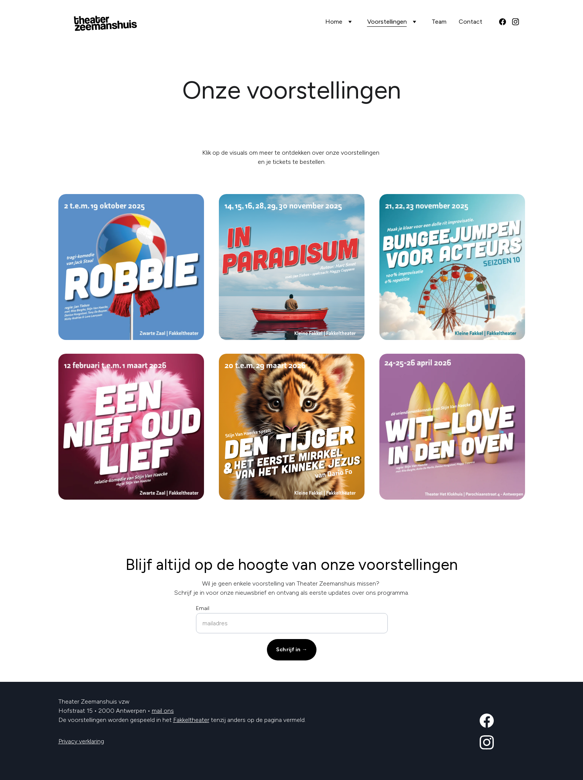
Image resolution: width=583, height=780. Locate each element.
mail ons (163, 710)
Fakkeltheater (191, 719)
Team (439, 21)
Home (333, 21)
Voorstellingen (387, 21)
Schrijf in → (291, 649)
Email (202, 608)
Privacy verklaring (81, 741)
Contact (470, 21)
